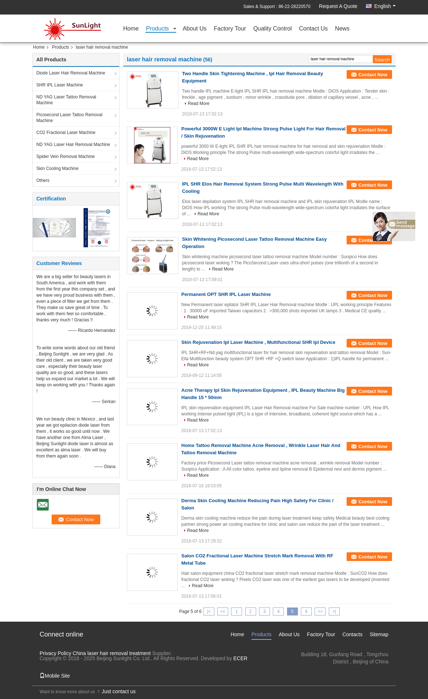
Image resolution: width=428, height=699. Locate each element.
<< (222, 611)
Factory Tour (230, 29)
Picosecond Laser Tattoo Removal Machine (69, 117)
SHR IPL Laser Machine (59, 85)
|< (209, 611)
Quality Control (272, 29)
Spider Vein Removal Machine (65, 156)
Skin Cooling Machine (57, 168)
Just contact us (119, 691)
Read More (198, 103)
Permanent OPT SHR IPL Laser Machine (226, 294)
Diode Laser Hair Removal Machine (70, 73)
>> (320, 611)
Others (42, 180)
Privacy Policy (55, 653)
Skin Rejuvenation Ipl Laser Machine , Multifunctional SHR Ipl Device (258, 342)
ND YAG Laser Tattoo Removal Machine (66, 99)
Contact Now (373, 74)
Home (131, 29)
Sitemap (379, 634)
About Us (195, 29)
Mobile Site (55, 676)
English (385, 6)
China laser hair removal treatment (112, 653)
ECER (240, 658)
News (342, 29)
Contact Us (313, 29)
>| (334, 611)
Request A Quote (338, 6)
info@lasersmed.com (364, 669)
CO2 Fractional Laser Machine (66, 132)
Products (157, 29)
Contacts (352, 634)
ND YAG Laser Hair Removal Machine (73, 144)
